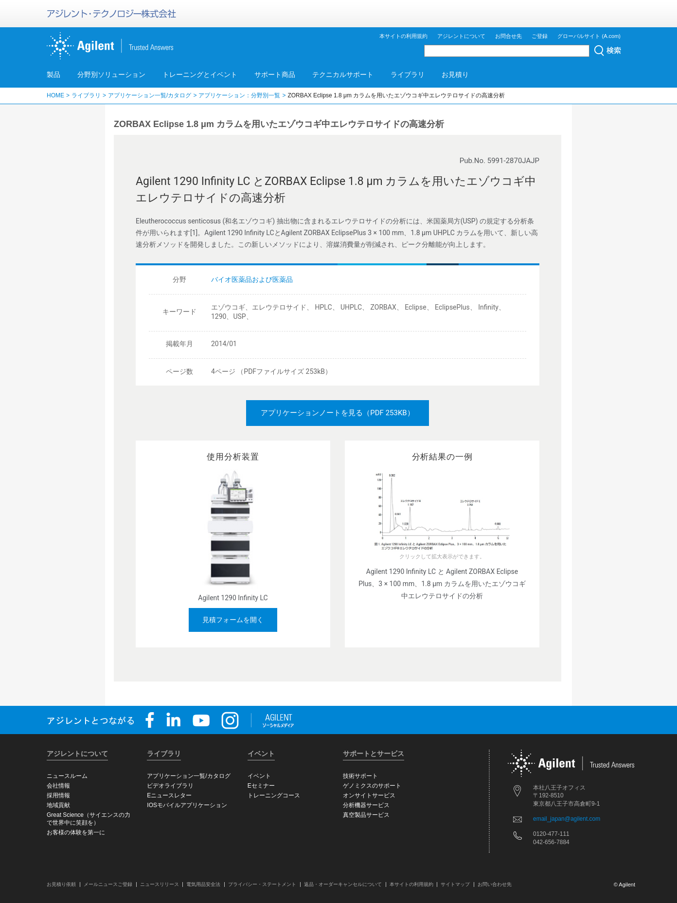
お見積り (455, 74)
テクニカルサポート (343, 74)
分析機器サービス (366, 805)
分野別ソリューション (111, 74)
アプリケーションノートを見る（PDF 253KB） (337, 412)
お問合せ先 (508, 36)
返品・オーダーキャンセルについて (343, 884)
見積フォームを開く (233, 620)
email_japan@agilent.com (566, 818)
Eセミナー (261, 785)
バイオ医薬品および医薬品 (252, 279)
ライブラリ (408, 74)
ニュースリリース (159, 884)
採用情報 (58, 795)
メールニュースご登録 (108, 884)
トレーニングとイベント (199, 74)
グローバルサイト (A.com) (589, 36)
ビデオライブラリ (170, 785)
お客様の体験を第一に (76, 832)
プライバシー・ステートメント (262, 884)
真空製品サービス (366, 814)
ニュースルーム (67, 776)
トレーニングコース (274, 795)
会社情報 (58, 785)
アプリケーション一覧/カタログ (149, 95)
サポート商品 (274, 74)
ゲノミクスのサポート (372, 785)
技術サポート (360, 776)
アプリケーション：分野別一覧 (239, 95)
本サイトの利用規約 (403, 36)
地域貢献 (58, 805)
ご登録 (540, 36)
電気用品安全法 (203, 884)
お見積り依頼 (61, 884)
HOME (55, 95)
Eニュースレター (169, 795)
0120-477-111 (551, 833)
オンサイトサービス (369, 795)
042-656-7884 (551, 842)
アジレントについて (461, 36)
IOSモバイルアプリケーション (187, 805)
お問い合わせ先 (495, 884)
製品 (53, 74)
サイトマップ (455, 884)
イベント (259, 776)
